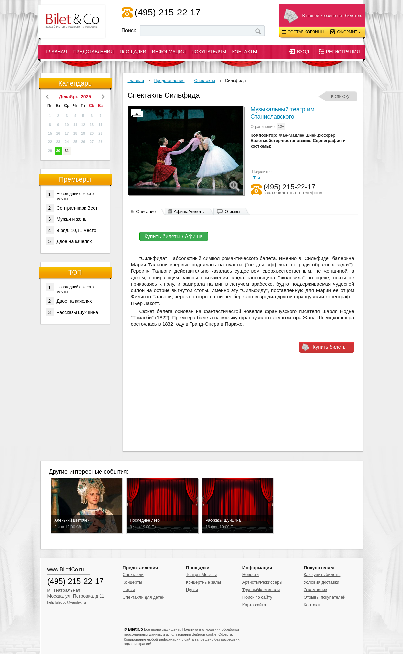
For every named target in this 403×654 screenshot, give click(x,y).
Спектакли (133, 574)
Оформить (345, 31)
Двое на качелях (69, 241)
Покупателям (208, 51)
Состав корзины (303, 32)
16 (58, 133)
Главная (56, 51)
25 (75, 142)
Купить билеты (330, 347)
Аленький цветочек (72, 520)
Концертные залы (203, 582)
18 (75, 133)
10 (67, 125)
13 (92, 125)
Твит (257, 177)
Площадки (133, 51)
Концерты (132, 582)
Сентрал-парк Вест (72, 208)
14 (100, 125)
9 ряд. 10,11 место (71, 230)
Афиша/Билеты (189, 211)
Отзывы (232, 211)
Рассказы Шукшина (72, 312)
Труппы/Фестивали (261, 589)
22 (50, 142)
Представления (93, 51)
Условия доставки (321, 582)
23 (58, 142)
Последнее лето (145, 520)
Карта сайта (254, 604)
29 (50, 151)
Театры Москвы (201, 574)
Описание (146, 211)
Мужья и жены (67, 219)
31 (67, 151)
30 (58, 151)
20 (92, 133)
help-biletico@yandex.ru (66, 602)
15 (50, 133)
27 (92, 142)
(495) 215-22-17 (168, 12)
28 (100, 142)
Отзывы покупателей (325, 597)
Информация (169, 51)
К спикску (340, 96)
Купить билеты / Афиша (174, 236)
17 (67, 133)
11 (75, 125)
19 (83, 133)
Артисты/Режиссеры (262, 582)
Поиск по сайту (257, 597)
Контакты (244, 51)
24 (67, 142)
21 (100, 133)
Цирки (129, 589)
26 (83, 142)
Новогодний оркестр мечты (70, 195)
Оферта (225, 634)
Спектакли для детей (144, 597)
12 (83, 125)
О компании (315, 589)
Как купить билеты (322, 574)
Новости (250, 574)
